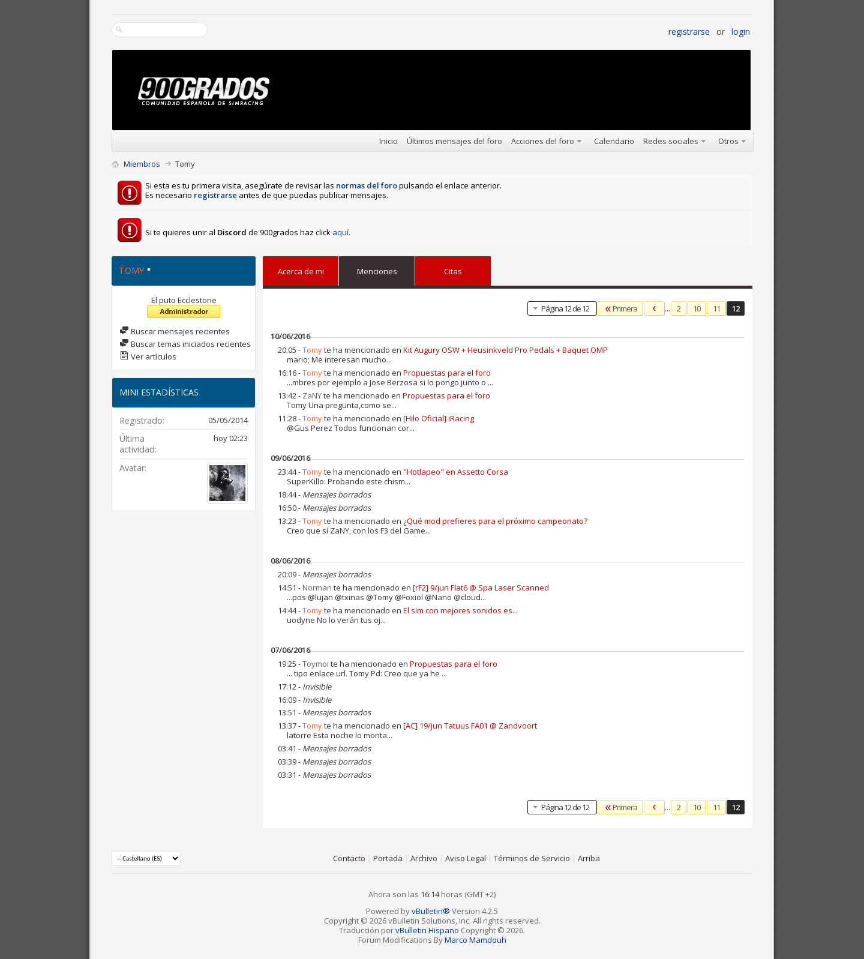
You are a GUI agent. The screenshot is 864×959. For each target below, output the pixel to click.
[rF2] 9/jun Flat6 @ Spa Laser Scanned (481, 587)
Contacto (349, 858)
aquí (340, 232)
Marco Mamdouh (475, 939)
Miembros (142, 163)
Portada (388, 858)
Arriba (589, 858)
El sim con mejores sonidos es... (460, 610)
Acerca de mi (301, 271)
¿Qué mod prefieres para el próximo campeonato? (495, 521)
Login (740, 31)
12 (735, 308)
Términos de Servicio (532, 858)
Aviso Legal (465, 858)
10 (696, 308)
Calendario (614, 141)
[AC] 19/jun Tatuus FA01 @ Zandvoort (470, 725)
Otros (728, 141)
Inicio (388, 141)
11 (716, 308)
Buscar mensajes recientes (174, 331)
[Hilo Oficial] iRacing (438, 418)
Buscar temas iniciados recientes (185, 343)
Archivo (423, 858)
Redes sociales (670, 141)
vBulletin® (431, 911)
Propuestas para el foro (447, 372)
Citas (453, 269)
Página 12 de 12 (559, 308)
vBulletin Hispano (427, 930)
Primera (620, 308)
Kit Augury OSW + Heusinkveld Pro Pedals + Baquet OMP (505, 349)
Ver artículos (147, 356)
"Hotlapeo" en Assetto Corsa (455, 471)
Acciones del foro (542, 141)
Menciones (377, 269)
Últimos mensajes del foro (454, 141)
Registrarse (689, 31)
